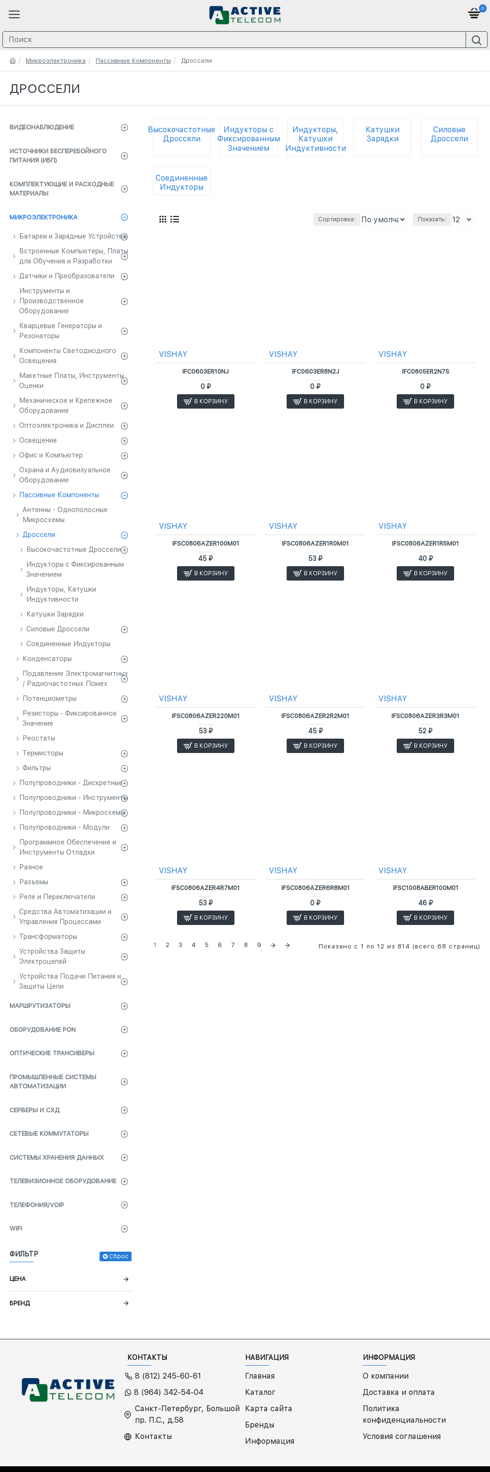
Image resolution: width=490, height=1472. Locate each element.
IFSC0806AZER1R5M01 (425, 543)
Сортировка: (259, 219)
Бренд (20, 1303)
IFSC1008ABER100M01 (425, 887)
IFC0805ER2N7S (425, 371)
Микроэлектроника (56, 60)
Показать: (432, 219)
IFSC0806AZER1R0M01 (315, 543)
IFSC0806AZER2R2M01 (315, 715)
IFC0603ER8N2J (315, 371)
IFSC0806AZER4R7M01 (205, 887)
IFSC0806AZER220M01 (206, 715)
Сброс (118, 1256)
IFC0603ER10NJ (205, 371)
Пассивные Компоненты (133, 60)
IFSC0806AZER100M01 (205, 543)
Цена (18, 1278)
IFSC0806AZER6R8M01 (315, 887)
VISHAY (173, 354)
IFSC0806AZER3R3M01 (425, 715)
